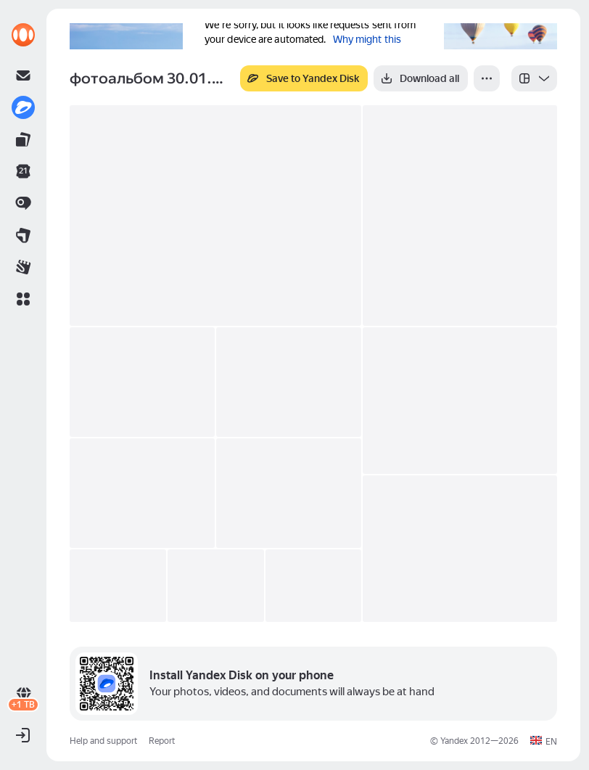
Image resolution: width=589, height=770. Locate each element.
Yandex (454, 741)
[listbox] (534, 78)
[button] (23, 299)
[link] (23, 34)
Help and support (103, 741)
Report (162, 741)
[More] (487, 78)
